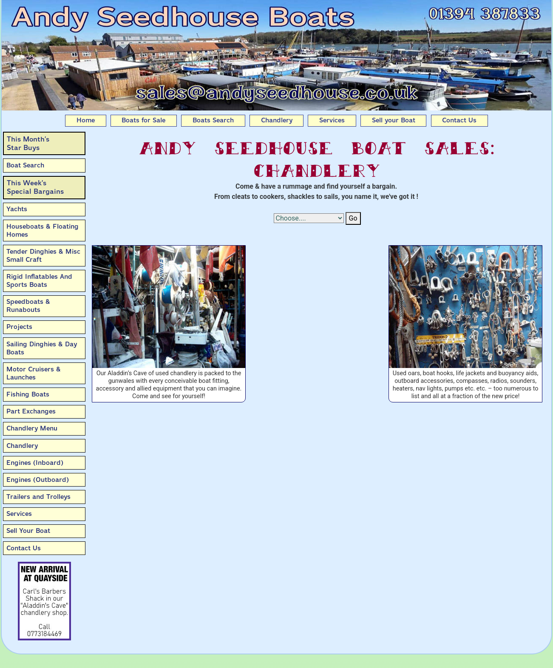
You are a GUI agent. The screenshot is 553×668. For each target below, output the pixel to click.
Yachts (16, 209)
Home (86, 120)
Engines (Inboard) (34, 463)
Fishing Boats (27, 394)
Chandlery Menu (31, 428)
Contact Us (459, 120)
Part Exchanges (31, 411)
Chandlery (276, 120)
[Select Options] (309, 218)
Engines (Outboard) (37, 480)
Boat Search (25, 165)
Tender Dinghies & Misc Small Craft (43, 255)
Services (332, 120)
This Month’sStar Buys (28, 143)
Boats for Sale (143, 120)
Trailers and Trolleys (38, 497)
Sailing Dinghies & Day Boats (41, 348)
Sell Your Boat (28, 531)
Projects (19, 327)
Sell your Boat (393, 120)
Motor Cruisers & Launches (33, 373)
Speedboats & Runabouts (28, 306)
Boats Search (213, 120)
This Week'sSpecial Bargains (35, 187)
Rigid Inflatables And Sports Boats (39, 281)
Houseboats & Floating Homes (42, 230)
